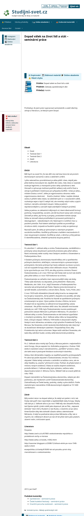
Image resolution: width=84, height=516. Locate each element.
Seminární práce (32, 510)
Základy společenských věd (48, 510)
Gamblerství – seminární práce (42, 499)
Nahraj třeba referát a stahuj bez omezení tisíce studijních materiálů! (12, 122)
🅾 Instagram (10, 36)
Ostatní (20, 28)
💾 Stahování (10, 39)
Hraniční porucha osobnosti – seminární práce (49, 504)
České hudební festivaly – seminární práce (47, 501)
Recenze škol (6, 28)
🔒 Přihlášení (6, 22)
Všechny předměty (21, 22)
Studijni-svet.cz (29, 12)
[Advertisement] (54, 57)
